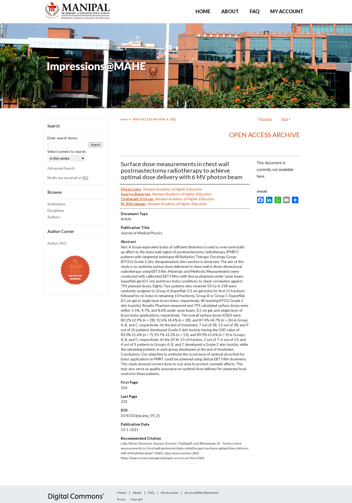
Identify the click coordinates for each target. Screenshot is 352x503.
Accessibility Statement (202, 493)
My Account (169, 493)
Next (284, 119)
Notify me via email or (68, 178)
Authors (53, 217)
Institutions (56, 204)
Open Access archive (264, 135)
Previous (266, 119)
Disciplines (55, 210)
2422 (173, 119)
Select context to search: (66, 151)
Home (124, 119)
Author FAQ (56, 243)
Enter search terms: (62, 138)
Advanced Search (61, 168)
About (137, 493)
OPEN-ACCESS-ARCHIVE (148, 119)
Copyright (137, 499)
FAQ (151, 493)
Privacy (121, 499)
